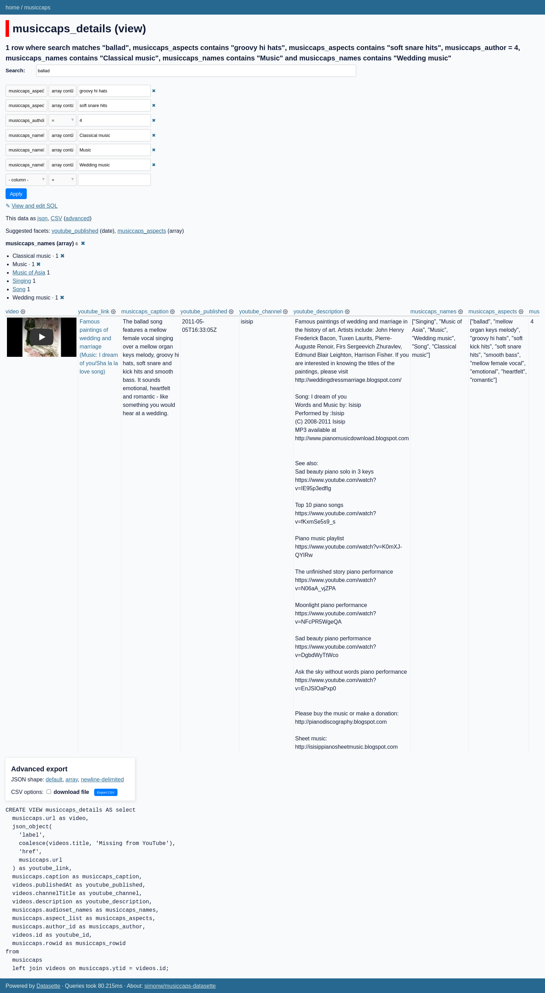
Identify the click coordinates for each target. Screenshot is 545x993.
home (12, 7)
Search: (15, 70)
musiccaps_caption (145, 311)
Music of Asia (29, 273)
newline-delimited (102, 779)
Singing (22, 281)
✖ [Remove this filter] (154, 90)
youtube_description (318, 311)
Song (19, 289)
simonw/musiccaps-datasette (179, 986)
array (72, 779)
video (12, 311)
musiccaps (37, 7)
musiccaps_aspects (141, 231)
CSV (56, 218)
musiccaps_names (433, 311)
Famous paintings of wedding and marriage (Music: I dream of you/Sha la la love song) (100, 347)
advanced (78, 218)
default (54, 779)
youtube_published (75, 231)
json (43, 218)
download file (68, 792)
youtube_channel (260, 311)
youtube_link (93, 311)
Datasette (48, 986)
